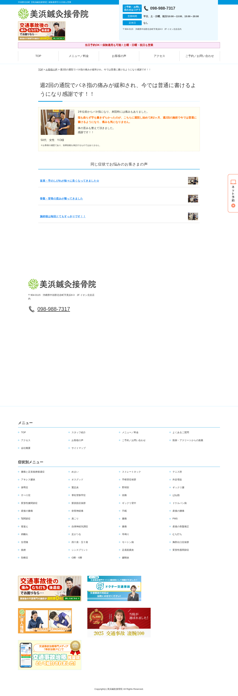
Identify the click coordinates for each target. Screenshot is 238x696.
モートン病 (128, 542)
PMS (175, 518)
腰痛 (124, 518)
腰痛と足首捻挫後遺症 (33, 471)
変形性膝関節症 (29, 503)
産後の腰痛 (178, 510)
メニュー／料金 (79, 56)
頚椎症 (24, 557)
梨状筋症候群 (79, 503)
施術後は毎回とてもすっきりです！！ (63, 216)
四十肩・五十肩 (80, 542)
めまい (75, 471)
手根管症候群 (129, 479)
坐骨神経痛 (77, 510)
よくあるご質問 (181, 432)
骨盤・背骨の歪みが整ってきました (61, 198)
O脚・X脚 (77, 557)
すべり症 (25, 495)
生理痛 (24, 542)
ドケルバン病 (180, 503)
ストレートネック (131, 471)
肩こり (75, 518)
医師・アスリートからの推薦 (188, 440)
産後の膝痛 (27, 510)
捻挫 (23, 550)
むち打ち (177, 534)
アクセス (159, 56)
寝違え (24, 526)
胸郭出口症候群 (181, 542)
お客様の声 (119, 56)
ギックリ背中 (129, 503)
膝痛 (124, 526)
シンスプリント (80, 550)
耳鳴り (125, 534)
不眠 (124, 510)
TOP (38, 56)
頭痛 (124, 495)
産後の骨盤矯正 (181, 526)
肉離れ (24, 534)
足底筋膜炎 (128, 550)
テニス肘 (177, 471)
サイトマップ (79, 448)
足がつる (76, 534)
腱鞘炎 (125, 557)
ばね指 (176, 495)
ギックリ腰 (178, 487)
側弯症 (24, 487)
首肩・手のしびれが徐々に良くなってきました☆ (69, 180)
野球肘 (125, 487)
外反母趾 (177, 479)
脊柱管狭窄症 (79, 495)
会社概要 (25, 448)
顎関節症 (25, 518)
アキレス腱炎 (28, 479)
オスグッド (77, 479)
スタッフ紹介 (79, 432)
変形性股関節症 (181, 550)
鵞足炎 (75, 487)
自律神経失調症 (80, 526)
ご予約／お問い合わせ (199, 56)
